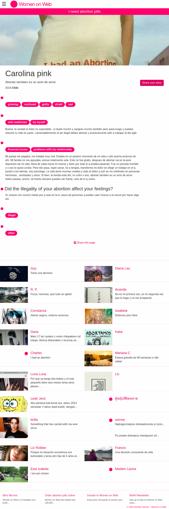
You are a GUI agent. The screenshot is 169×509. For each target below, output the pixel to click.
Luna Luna (38, 374)
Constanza (38, 310)
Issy (33, 268)
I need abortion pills (84, 11)
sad (70, 104)
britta (34, 419)
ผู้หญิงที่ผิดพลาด (126, 398)
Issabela (121, 310)
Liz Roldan (38, 448)
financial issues (18, 149)
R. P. (34, 289)
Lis (117, 374)
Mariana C (122, 353)
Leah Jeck (38, 398)
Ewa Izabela (40, 469)
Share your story (152, 82)
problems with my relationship (53, 149)
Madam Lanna (125, 469)
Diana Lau (122, 268)
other (11, 233)
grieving (13, 104)
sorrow (120, 419)
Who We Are (10, 495)
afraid (58, 104)
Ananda (120, 289)
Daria (34, 332)
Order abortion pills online (60, 495)
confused (30, 104)
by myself (39, 122)
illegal (11, 215)
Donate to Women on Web (102, 495)
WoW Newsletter (139, 495)
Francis (120, 448)
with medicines (17, 122)
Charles (36, 353)
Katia (119, 332)
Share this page (84, 242)
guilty (45, 104)
